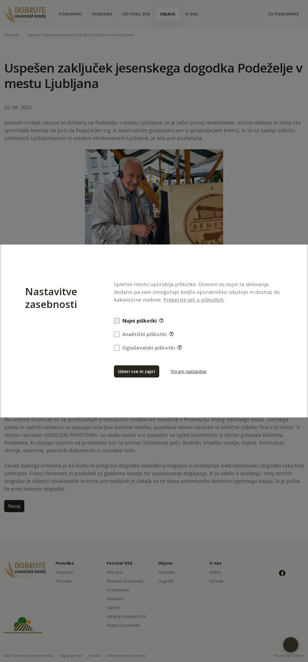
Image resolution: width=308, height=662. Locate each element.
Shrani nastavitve (189, 371)
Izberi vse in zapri (136, 371)
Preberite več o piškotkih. (194, 299)
